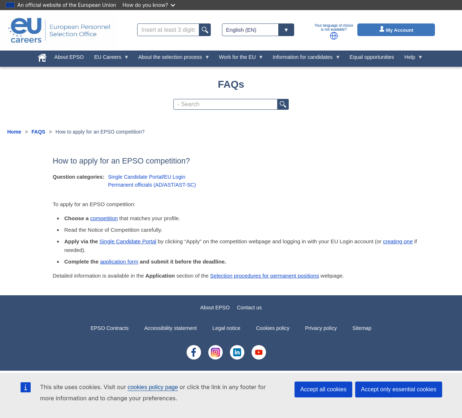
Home (14, 132)
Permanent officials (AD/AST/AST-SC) (152, 185)
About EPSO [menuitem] (69, 57)
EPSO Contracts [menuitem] (110, 328)
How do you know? (149, 5)
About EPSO (215, 307)
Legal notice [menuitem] (226, 328)
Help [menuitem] (411, 59)
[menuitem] (42, 56)
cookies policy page (152, 387)
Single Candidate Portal (128, 241)
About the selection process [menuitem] (171, 59)
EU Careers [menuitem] (109, 59)
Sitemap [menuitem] (361, 328)
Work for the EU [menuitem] (238, 59)
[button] (334, 35)
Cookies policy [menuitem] (272, 328)
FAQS (38, 132)
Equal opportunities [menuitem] (372, 57)
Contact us (249, 307)
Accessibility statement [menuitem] (170, 328)
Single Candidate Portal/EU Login (146, 177)
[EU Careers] (59, 30)
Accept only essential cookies (398, 389)
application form (119, 261)
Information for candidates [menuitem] (303, 59)
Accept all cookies (323, 389)
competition (104, 218)
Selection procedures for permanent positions (264, 276)
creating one (398, 241)
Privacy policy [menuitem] (321, 328)
